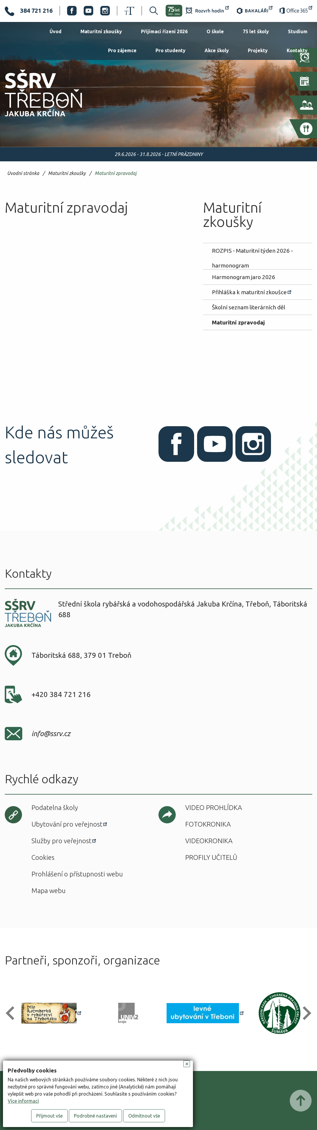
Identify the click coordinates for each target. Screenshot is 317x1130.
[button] (13, 1013)
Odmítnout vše (144, 1115)
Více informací (23, 1101)
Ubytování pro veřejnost (66, 824)
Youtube (88, 10)
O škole (215, 31)
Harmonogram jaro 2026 (243, 277)
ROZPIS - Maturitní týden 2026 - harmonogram (252, 252)
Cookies (42, 857)
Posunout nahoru (301, 1101)
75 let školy (256, 31)
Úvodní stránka (23, 173)
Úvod (55, 31)
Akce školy (217, 50)
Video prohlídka (213, 807)
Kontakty (297, 50)
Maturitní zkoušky (101, 31)
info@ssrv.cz (50, 734)
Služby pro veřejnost (61, 840)
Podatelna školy (54, 807)
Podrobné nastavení (95, 1115)
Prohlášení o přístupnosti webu (77, 874)
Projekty (258, 50)
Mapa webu (48, 890)
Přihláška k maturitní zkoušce (249, 292)
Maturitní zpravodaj (116, 173)
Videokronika (208, 840)
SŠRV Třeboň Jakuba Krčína (36, 118)
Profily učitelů (211, 857)
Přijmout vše (49, 1115)
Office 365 (296, 10)
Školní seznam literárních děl (248, 307)
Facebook (72, 10)
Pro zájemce (122, 50)
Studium (298, 31)
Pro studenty (171, 50)
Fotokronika (208, 824)
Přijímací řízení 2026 (164, 31)
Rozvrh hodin (207, 10)
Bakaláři (254, 10)
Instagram (105, 10)
